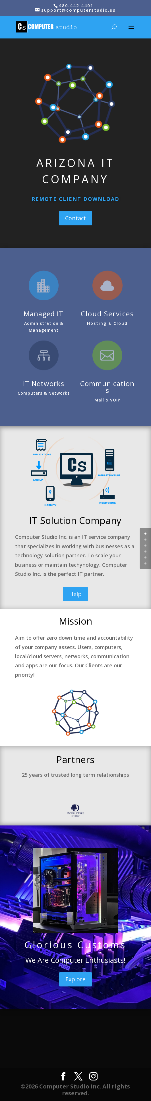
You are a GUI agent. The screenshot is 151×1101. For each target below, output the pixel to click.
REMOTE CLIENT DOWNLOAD (75, 198)
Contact (75, 218)
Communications (107, 387)
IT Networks (43, 383)
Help (75, 594)
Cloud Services (107, 313)
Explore (75, 979)
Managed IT (43, 313)
